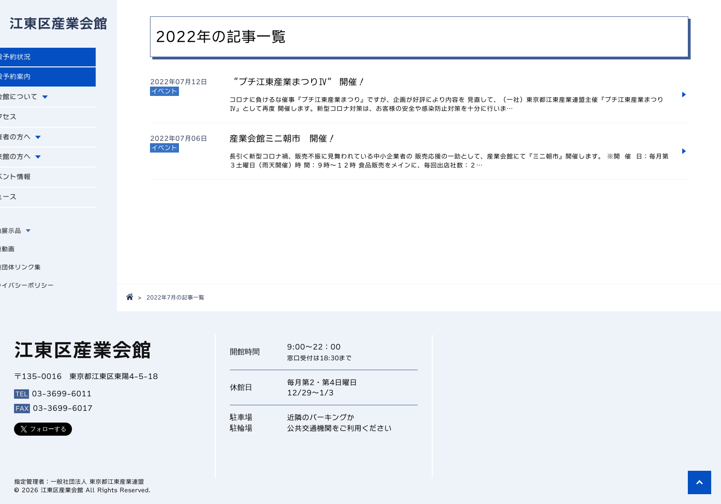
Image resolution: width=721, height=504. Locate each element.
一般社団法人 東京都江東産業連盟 (97, 482)
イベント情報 (31, 183)
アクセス (24, 121)
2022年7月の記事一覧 (175, 297)
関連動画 (22, 256)
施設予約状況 (31, 59)
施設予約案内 (31, 79)
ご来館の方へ (31, 163)
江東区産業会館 (58, 24)
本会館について (35, 100)
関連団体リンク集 (35, 274)
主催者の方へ (31, 142)
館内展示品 (25, 238)
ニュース (24, 204)
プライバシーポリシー (42, 293)
